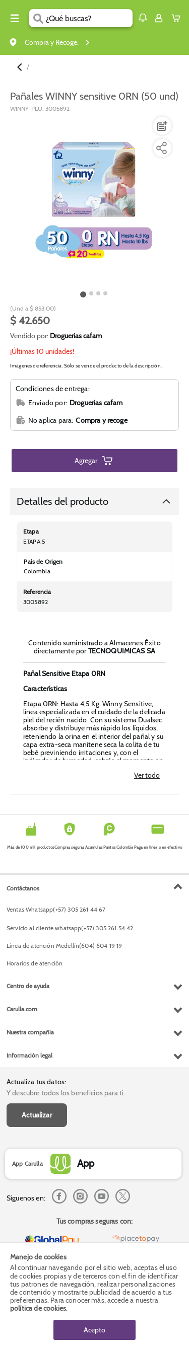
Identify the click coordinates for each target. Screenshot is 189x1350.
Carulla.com (22, 1009)
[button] (142, 17)
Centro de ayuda (28, 986)
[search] (89, 18)
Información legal (29, 1055)
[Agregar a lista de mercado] (161, 126)
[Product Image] (94, 200)
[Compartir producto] (161, 148)
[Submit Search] (37, 18)
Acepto (94, 1329)
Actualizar (37, 1114)
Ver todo (147, 775)
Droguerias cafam (76, 335)
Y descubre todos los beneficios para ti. (66, 1093)
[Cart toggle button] (178, 18)
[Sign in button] (158, 18)
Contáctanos (23, 888)
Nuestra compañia (30, 1032)
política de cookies (38, 1308)
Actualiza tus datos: (36, 1082)
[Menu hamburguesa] (14, 18)
